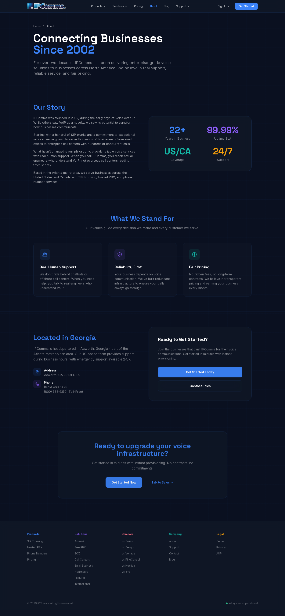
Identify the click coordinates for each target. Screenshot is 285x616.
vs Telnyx (128, 547)
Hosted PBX (34, 547)
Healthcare (81, 571)
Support (183, 6)
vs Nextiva (128, 565)
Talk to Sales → (162, 485)
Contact (174, 553)
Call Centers (82, 559)
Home (37, 26)
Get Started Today (200, 374)
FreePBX (80, 547)
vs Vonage (128, 553)
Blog (166, 6)
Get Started (246, 6)
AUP (219, 553)
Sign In (224, 6)
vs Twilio (127, 541)
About (153, 6)
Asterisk (80, 541)
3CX (77, 553)
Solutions (120, 6)
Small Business (84, 565)
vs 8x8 (126, 571)
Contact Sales (200, 388)
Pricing (138, 6)
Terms (220, 541)
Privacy (221, 547)
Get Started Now (124, 485)
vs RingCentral (131, 559)
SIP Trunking (35, 541)
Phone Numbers (37, 553)
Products (98, 6)
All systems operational (243, 603)
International (82, 583)
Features (80, 577)
